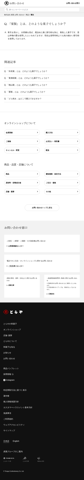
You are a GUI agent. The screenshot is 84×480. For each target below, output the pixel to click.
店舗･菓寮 (7, 335)
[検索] (42, 10)
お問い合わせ (17, 3)
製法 (32, 15)
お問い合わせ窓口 (73, 3)
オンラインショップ (12, 330)
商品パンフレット (11, 368)
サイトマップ (9, 430)
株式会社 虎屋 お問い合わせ (14, 15)
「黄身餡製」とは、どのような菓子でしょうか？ (28, 78)
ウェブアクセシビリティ (14, 425)
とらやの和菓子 (10, 324)
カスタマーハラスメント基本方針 (17, 407)
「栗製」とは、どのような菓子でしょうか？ (26, 92)
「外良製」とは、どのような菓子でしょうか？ (27, 71)
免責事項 (7, 413)
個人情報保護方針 (11, 402)
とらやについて (10, 341)
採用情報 (8, 374)
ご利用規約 (8, 419)
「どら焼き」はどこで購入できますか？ (24, 99)
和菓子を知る (9, 347)
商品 (27, 15)
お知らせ (7, 353)
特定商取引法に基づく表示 (15, 390)
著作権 (6, 396)
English (16, 441)
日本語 (6, 441)
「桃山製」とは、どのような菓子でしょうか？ (27, 85)
